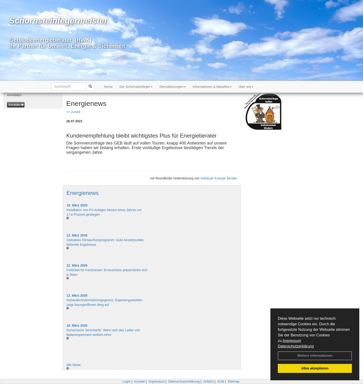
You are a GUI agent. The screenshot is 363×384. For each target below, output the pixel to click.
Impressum (292, 341)
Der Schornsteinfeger (135, 87)
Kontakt (139, 381)
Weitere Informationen (314, 355)
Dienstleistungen (173, 87)
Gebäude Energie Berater (219, 178)
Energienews (82, 193)
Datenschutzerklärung (296, 346)
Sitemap (233, 381)
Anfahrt (208, 381)
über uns (246, 87)
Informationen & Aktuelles (212, 87)
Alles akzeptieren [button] (315, 368)
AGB (220, 381)
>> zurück (73, 112)
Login (126, 381)
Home (108, 87)
